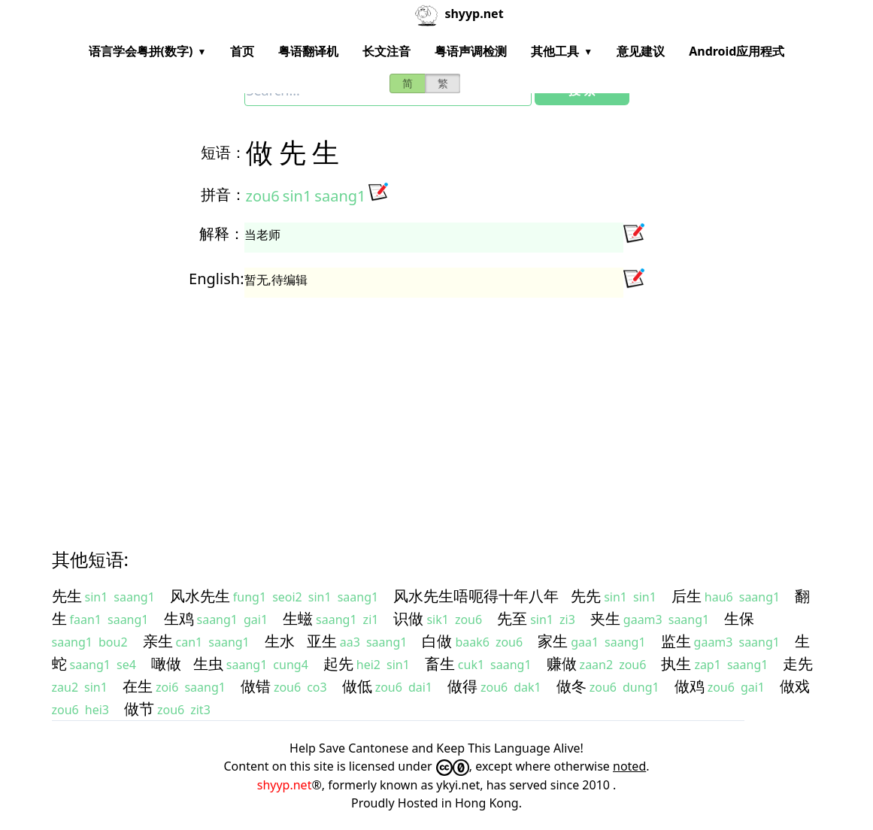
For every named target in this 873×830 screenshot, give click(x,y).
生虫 (208, 663)
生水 (280, 641)
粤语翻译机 (308, 51)
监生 (676, 641)
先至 (512, 618)
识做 (408, 618)
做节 (139, 708)
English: (216, 278)
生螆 (298, 618)
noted (629, 766)
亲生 (158, 641)
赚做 (562, 663)
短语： (223, 152)
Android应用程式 (736, 51)
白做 (437, 641)
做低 (357, 686)
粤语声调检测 (471, 51)
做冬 (571, 686)
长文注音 (386, 51)
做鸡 (689, 686)
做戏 (795, 686)
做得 (462, 686)
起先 (338, 663)
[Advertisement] (437, 409)
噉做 (166, 663)
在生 (138, 686)
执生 (676, 663)
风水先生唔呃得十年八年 (476, 596)
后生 (686, 596)
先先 (586, 596)
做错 (256, 686)
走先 (798, 663)
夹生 (605, 618)
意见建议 (641, 51)
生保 (739, 618)
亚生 (322, 641)
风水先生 (200, 596)
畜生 (440, 663)
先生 (67, 596)
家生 (553, 641)
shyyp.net (284, 785)
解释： (221, 233)
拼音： (223, 194)
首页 (242, 51)
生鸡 (179, 618)
